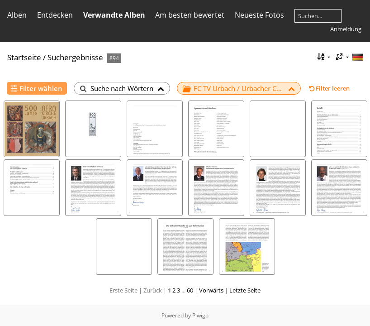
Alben (17, 15)
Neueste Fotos (259, 15)
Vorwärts (211, 290)
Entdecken (55, 15)
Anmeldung (345, 29)
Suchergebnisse (75, 57)
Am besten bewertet (189, 15)
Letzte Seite (245, 290)
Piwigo (200, 315)
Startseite (24, 57)
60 (190, 290)
